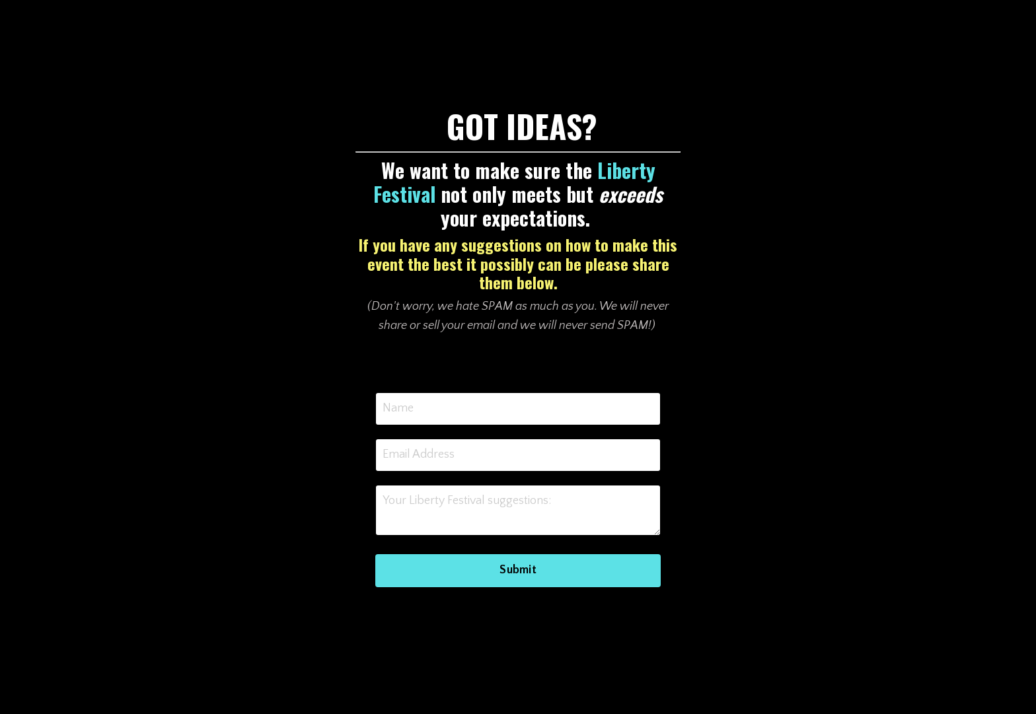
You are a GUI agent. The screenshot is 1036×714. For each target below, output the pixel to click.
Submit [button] (518, 570)
